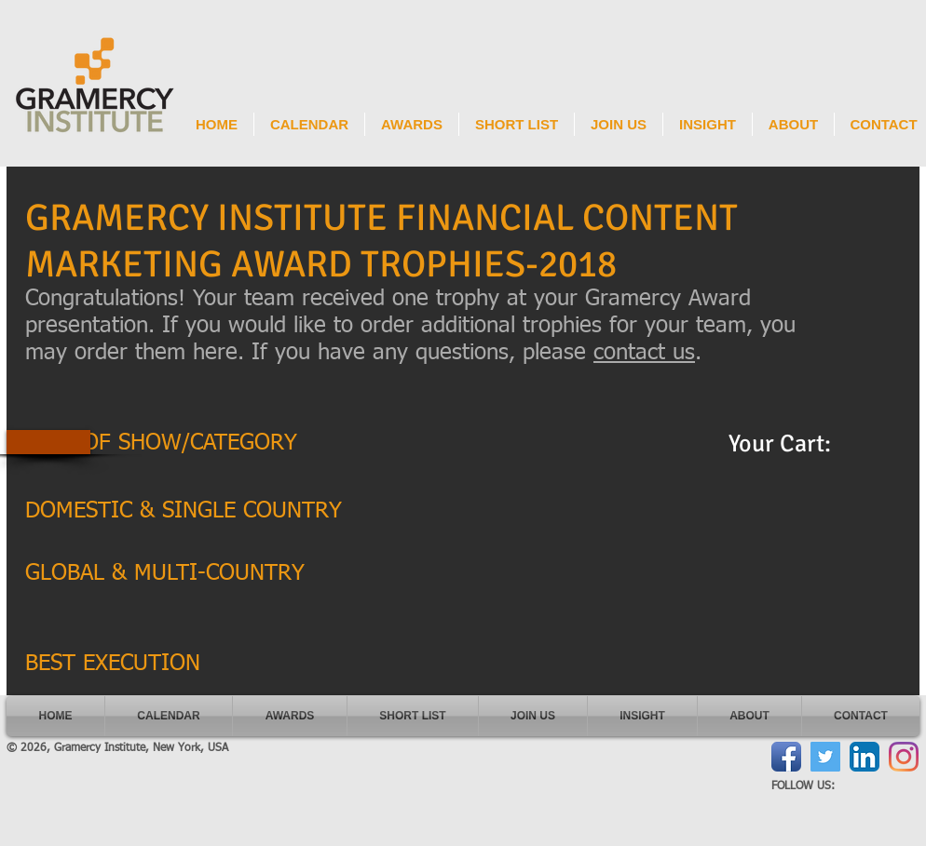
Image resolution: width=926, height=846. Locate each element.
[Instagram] (904, 757)
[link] (796, 443)
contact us (644, 353)
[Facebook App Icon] (786, 757)
